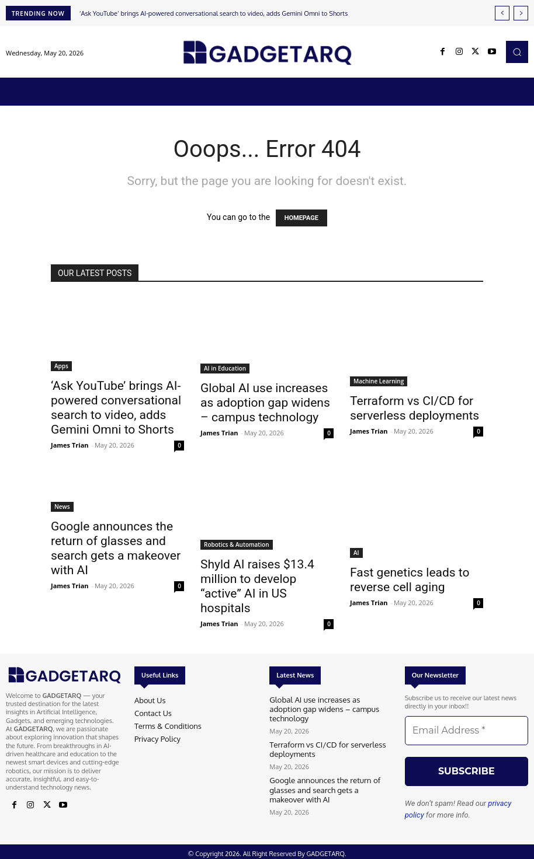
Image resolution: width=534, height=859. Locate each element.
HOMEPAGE (301, 218)
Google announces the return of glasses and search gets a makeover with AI (116, 548)
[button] (517, 52)
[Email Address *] (466, 730)
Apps (61, 366)
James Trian (70, 445)
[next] (521, 13)
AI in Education (225, 368)
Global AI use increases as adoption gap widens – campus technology (265, 402)
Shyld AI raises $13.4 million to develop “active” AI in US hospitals (257, 586)
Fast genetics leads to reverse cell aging (409, 579)
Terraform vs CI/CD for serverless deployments (414, 408)
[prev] (502, 13)
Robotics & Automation (236, 544)
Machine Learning (378, 381)
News (62, 506)
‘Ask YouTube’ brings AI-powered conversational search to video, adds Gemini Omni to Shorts (213, 13)
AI (356, 553)
